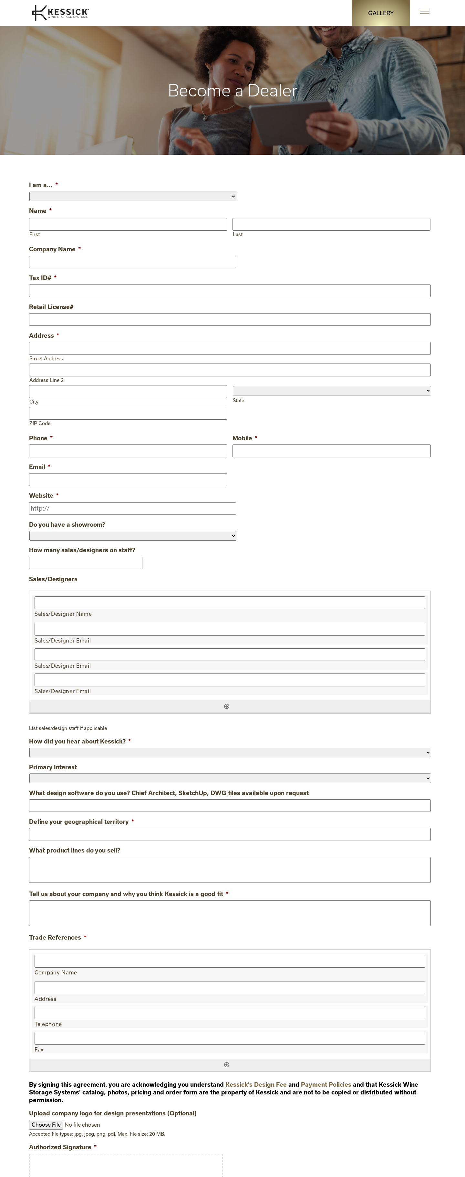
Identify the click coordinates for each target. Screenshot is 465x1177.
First (34, 234)
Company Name (55, 249)
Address (44, 334)
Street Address (46, 357)
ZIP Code (39, 422)
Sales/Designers (53, 577)
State (238, 399)
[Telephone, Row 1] (230, 1010)
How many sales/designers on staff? (82, 548)
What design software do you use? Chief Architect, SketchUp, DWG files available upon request (169, 790)
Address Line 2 (46, 379)
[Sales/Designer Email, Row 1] (230, 628)
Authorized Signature (63, 1144)
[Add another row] (226, 704)
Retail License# (51, 306)
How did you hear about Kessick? (80, 739)
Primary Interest (53, 765)
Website (43, 494)
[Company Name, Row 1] (230, 959)
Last (238, 234)
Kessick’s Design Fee (256, 1081)
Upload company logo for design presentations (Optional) (113, 1110)
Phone (41, 437)
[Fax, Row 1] (230, 1036)
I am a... (43, 184)
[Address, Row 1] (230, 985)
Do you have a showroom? (67, 522)
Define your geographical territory (81, 819)
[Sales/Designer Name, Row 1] (230, 601)
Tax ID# (43, 277)
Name (40, 210)
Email (39, 465)
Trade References (57, 935)
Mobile (244, 437)
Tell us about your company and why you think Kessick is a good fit (128, 891)
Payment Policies (326, 1081)
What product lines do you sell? (74, 848)
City (33, 400)
